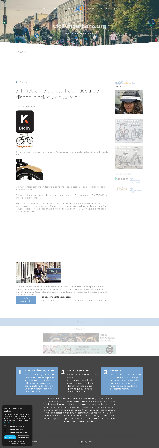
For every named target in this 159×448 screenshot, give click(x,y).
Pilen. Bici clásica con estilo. (136, 192)
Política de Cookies (85, 443)
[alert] (17, 425)
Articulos (66, 8)
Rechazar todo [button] (23, 437)
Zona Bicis (91, 8)
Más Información (26, 300)
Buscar (116, 8)
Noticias (55, 8)
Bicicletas (24, 82)
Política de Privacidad (86, 441)
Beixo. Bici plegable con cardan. (135, 182)
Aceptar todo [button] (10, 437)
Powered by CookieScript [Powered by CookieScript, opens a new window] (17, 444)
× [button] (30, 407)
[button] (17, 442)
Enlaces (104, 8)
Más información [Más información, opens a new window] (9, 422)
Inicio (45, 8)
